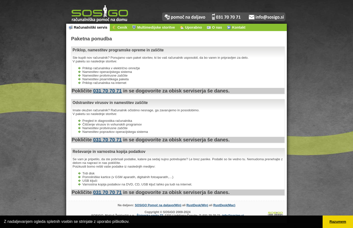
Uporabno (191, 27)
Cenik (119, 27)
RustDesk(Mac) (224, 205)
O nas (214, 27)
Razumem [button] (337, 222)
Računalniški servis (88, 27)
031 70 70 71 (107, 90)
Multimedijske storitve (153, 27)
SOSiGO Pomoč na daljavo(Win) (158, 205)
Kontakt (236, 27)
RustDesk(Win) (197, 205)
